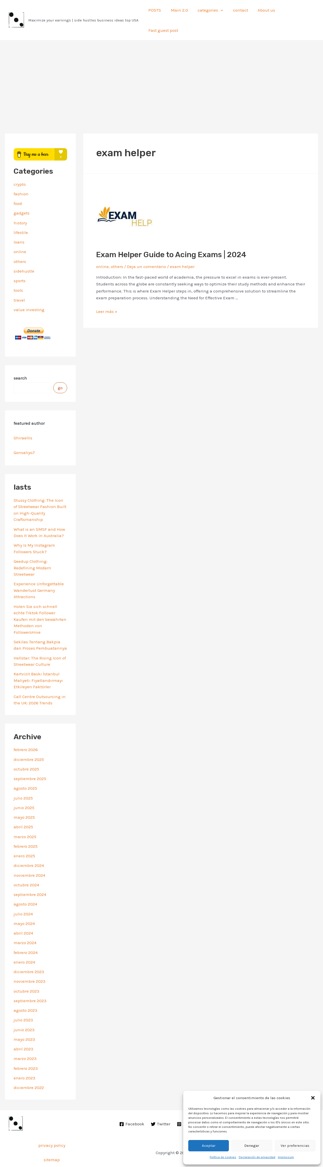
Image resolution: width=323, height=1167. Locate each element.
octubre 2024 (26, 868)
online (20, 235)
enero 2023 (24, 1062)
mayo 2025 (24, 801)
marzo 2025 (25, 820)
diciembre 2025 (29, 743)
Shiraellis (23, 422)
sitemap (52, 1143)
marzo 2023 (25, 1042)
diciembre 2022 (29, 1071)
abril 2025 (23, 810)
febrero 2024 (26, 936)
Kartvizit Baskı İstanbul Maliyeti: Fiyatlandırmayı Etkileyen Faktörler (38, 664)
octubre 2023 (26, 974)
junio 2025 (24, 791)
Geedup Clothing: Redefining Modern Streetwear (32, 552)
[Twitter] (160, 1108)
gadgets (22, 197)
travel (19, 283)
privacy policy (51, 1129)
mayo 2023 (24, 1023)
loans (19, 226)
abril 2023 (23, 1033)
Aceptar (209, 1145)
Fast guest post (295, 12)
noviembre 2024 (29, 859)
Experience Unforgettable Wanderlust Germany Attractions (39, 574)
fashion (21, 177)
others (20, 245)
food (18, 187)
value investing (29, 293)
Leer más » (106, 295)
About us (263, 12)
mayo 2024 (24, 907)
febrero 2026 (26, 733)
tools (18, 274)
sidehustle (24, 255)
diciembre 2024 (29, 849)
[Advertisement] (161, 62)
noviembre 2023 (29, 965)
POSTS (155, 12)
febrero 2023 (26, 1052)
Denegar (251, 1145)
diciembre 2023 (29, 955)
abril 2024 (23, 917)
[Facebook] (132, 1108)
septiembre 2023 (30, 984)
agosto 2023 (25, 994)
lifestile (21, 216)
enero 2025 (24, 839)
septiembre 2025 (30, 762)
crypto (20, 168)
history (20, 206)
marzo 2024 (25, 926)
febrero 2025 (26, 830)
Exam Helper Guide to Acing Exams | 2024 (171, 238)
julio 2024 (23, 897)
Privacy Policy (161, 1156)
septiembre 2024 (30, 878)
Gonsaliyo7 (24, 436)
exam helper (182, 250)
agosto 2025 (25, 772)
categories (209, 12)
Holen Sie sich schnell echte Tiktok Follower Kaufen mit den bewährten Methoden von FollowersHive (40, 603)
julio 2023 (23, 1003)
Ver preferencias (295, 1145)
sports (19, 264)
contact (238, 12)
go (60, 371)
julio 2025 (23, 781)
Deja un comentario (146, 250)
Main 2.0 (179, 12)
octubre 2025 (26, 753)
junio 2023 (24, 1013)
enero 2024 (24, 946)
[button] (312, 1097)
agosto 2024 (25, 888)
